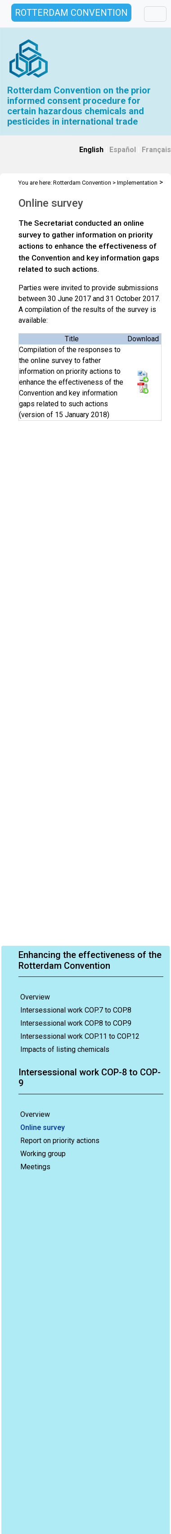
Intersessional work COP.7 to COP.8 (75, 1010)
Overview (35, 997)
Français (156, 149)
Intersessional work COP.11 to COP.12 (80, 1036)
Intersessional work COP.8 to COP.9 (75, 1023)
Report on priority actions (59, 1140)
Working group (43, 1153)
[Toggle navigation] (155, 14)
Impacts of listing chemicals (64, 1049)
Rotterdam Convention (82, 182)
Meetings (35, 1166)
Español (122, 149)
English (91, 149)
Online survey (42, 1127)
